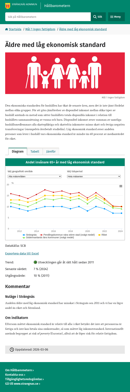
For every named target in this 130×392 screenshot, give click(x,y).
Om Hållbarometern (18, 370)
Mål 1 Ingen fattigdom (40, 29)
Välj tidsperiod (74, 171)
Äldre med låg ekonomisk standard (83, 29)
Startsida (15, 29)
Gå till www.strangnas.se (21, 384)
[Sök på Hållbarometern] (48, 16)
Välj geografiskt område (20, 171)
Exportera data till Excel (22, 253)
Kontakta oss (14, 375)
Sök (100, 16)
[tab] (17, 151)
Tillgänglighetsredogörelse (23, 379)
